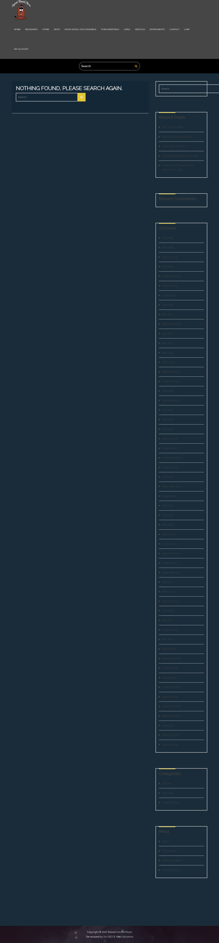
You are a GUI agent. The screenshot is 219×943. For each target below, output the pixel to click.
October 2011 (169, 562)
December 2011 (171, 553)
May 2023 (167, 314)
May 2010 (167, 620)
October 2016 (170, 467)
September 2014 (171, 486)
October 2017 (170, 448)
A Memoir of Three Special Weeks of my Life (177, 167)
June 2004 (168, 725)
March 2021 (168, 362)
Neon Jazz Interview (174, 146)
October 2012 (170, 543)
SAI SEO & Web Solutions (118, 936)
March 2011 (168, 591)
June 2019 (168, 390)
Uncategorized (170, 802)
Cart (187, 29)
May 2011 (167, 582)
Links (127, 29)
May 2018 (167, 419)
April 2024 (168, 266)
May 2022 (167, 343)
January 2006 (170, 696)
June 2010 (168, 610)
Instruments (157, 29)
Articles (140, 29)
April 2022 (168, 352)
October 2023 (170, 285)
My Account (21, 49)
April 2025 (168, 247)
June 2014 (168, 505)
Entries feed (169, 850)
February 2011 (170, 601)
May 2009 (167, 639)
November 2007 (171, 687)
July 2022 (167, 333)
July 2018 (167, 409)
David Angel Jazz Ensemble (80, 29)
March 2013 (168, 534)
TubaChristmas (110, 29)
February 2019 (170, 400)
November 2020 (171, 381)
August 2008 (169, 677)
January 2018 (169, 438)
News (57, 29)
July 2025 (167, 237)
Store (45, 29)
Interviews (168, 792)
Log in (165, 841)
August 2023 (169, 295)
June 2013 (168, 515)
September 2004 (172, 715)
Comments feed (171, 860)
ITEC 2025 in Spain (172, 127)
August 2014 (169, 496)
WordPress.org (170, 869)
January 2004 (170, 744)
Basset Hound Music (120, 932)
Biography (31, 29)
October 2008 (170, 668)
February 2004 (170, 734)
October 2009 (170, 629)
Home (17, 29)
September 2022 (171, 323)
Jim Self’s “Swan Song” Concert (180, 155)
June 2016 (168, 476)
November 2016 (171, 457)
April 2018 (168, 429)
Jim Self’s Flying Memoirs (177, 136)
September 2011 (171, 572)
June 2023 (168, 304)
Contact (174, 29)
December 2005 (171, 706)
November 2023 (171, 276)
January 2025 (169, 257)
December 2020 (171, 371)
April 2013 (167, 524)
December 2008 (171, 658)
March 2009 (169, 648)
